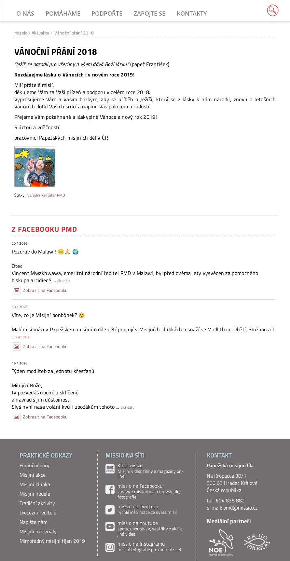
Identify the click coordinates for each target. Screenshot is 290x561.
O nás (25, 13)
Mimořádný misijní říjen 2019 (52, 541)
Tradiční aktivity (37, 503)
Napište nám (34, 522)
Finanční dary (34, 465)
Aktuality (40, 32)
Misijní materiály (38, 531)
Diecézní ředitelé (38, 512)
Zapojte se (149, 13)
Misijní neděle (35, 494)
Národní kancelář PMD (46, 195)
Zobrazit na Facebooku (40, 290)
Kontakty (192, 13)
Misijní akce (33, 475)
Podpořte (106, 13)
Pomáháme (63, 13)
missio (21, 32)
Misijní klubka (35, 484)
